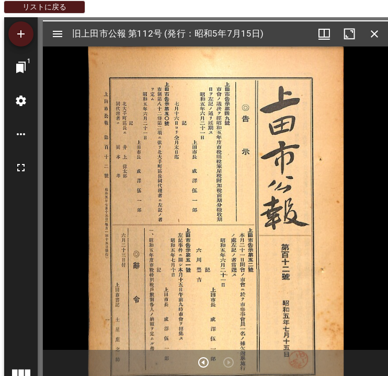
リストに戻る (44, 7)
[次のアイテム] (203, 362)
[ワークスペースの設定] (20, 100)
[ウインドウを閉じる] (374, 33)
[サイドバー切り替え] (57, 33)
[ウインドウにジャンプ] (20, 67)
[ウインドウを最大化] (349, 33)
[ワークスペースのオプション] (20, 134)
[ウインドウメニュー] (324, 33)
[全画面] (20, 167)
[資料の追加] (20, 33)
